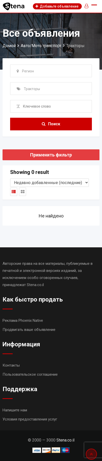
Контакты (11, 365)
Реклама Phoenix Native (23, 320)
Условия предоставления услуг (30, 419)
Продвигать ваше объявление (29, 329)
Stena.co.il (65, 440)
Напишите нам (15, 410)
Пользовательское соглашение (30, 374)
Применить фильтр (51, 154)
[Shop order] (49, 182)
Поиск (51, 124)
